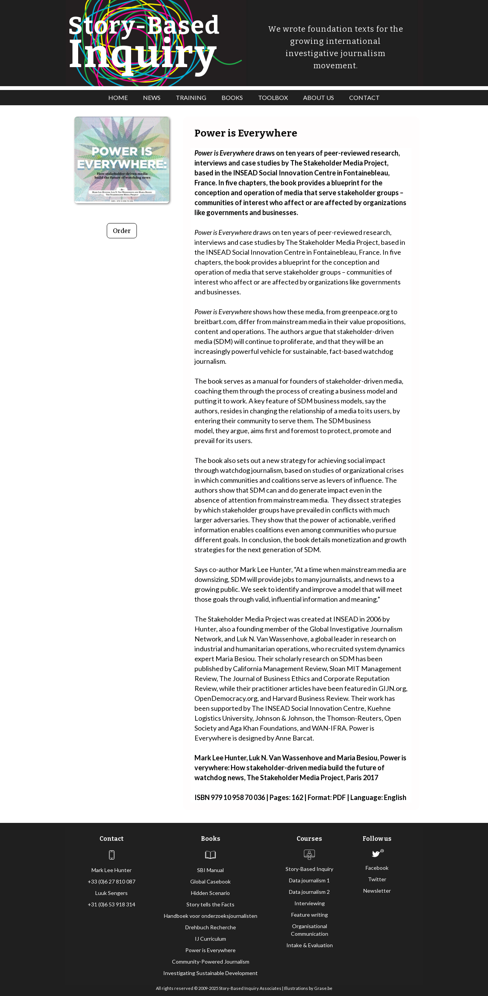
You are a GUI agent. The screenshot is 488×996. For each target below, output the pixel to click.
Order (122, 231)
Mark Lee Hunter (112, 870)
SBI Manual (210, 870)
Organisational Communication (309, 930)
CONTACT (364, 97)
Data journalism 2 (309, 891)
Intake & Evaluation (309, 945)
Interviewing (309, 903)
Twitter (377, 879)
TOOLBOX (273, 97)
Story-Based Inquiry (309, 869)
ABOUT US (318, 97)
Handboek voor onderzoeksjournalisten (210, 915)
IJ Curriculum (210, 938)
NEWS (152, 97)
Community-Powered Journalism (210, 961)
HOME (118, 97)
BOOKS (232, 97)
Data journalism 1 (309, 880)
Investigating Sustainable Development (210, 973)
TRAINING (191, 97)
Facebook (377, 867)
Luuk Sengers (111, 893)
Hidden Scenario (210, 893)
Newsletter (377, 890)
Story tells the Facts (210, 904)
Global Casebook (210, 881)
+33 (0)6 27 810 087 (111, 881)
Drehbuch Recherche (210, 927)
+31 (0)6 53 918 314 (111, 904)
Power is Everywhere (210, 950)
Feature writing (309, 914)
